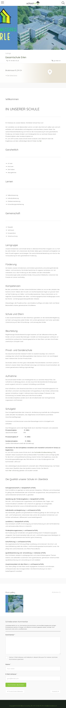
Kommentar (10, 630)
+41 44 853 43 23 (13, 60)
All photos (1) (56, 592)
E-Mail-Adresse (11, 669)
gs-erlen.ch (57, 60)
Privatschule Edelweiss (15, 687)
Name (8, 660)
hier (10, 470)
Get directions (12, 76)
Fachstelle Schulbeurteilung (43, 452)
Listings (8, 53)
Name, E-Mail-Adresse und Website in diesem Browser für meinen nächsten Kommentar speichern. (33, 654)
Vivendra (55, 687)
